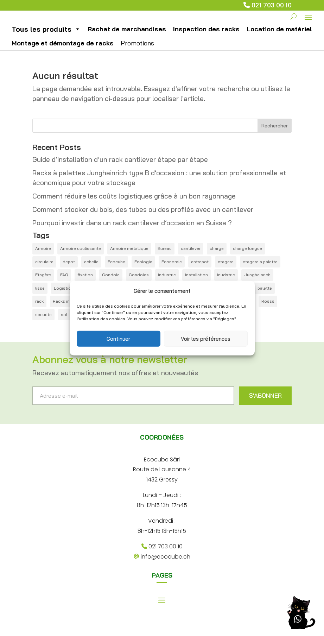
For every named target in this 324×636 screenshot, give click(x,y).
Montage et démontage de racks (63, 53)
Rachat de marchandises (127, 38)
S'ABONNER (265, 405)
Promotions (137, 53)
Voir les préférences (205, 338)
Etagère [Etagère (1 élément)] (43, 284)
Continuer (118, 338)
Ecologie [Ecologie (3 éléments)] (143, 271)
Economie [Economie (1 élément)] (171, 271)
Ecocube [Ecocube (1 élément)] (116, 271)
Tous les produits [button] (46, 39)
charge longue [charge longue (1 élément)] (247, 258)
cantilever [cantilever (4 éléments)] (191, 258)
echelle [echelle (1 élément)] (91, 271)
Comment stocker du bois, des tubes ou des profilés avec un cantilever (142, 219)
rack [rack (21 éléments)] (39, 311)
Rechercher (274, 135)
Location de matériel (279, 38)
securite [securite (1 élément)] (43, 324)
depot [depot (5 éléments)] (69, 271)
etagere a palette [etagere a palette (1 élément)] (260, 271)
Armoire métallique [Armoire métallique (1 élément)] (129, 258)
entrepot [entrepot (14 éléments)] (200, 271)
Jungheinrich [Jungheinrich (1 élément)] (257, 284)
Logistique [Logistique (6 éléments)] (65, 297)
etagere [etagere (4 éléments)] (226, 271)
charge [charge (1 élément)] (217, 258)
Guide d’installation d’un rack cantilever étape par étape (120, 169)
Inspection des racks (206, 38)
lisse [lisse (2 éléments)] (40, 297)
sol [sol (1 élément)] (64, 324)
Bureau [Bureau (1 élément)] (165, 258)
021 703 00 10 (272, 5)
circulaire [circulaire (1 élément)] (44, 271)
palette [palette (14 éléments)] (265, 297)
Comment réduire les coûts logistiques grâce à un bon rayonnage (134, 206)
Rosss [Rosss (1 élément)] (267, 311)
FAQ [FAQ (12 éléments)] (64, 284)
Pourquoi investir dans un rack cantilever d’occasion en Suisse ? (132, 232)
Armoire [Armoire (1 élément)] (43, 258)
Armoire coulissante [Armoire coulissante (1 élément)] (80, 258)
